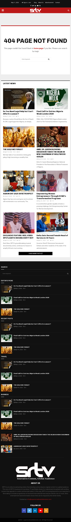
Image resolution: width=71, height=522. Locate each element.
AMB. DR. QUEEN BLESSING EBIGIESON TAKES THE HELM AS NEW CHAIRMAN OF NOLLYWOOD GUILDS (51, 153)
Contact (57, 2)
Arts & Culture (8, 90)
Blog (35, 2)
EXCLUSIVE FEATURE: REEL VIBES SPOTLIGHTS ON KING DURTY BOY (18, 236)
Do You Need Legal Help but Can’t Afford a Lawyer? (18, 112)
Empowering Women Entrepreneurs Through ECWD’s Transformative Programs (51, 196)
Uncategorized (8, 172)
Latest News (9, 83)
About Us (40, 2)
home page (38, 48)
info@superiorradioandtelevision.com (39, 499)
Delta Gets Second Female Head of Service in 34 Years (52, 236)
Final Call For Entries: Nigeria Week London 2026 (50, 112)
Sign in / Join (26, 2)
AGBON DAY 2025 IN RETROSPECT (18, 194)
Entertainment (41, 90)
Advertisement (49, 2)
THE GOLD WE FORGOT (13, 149)
